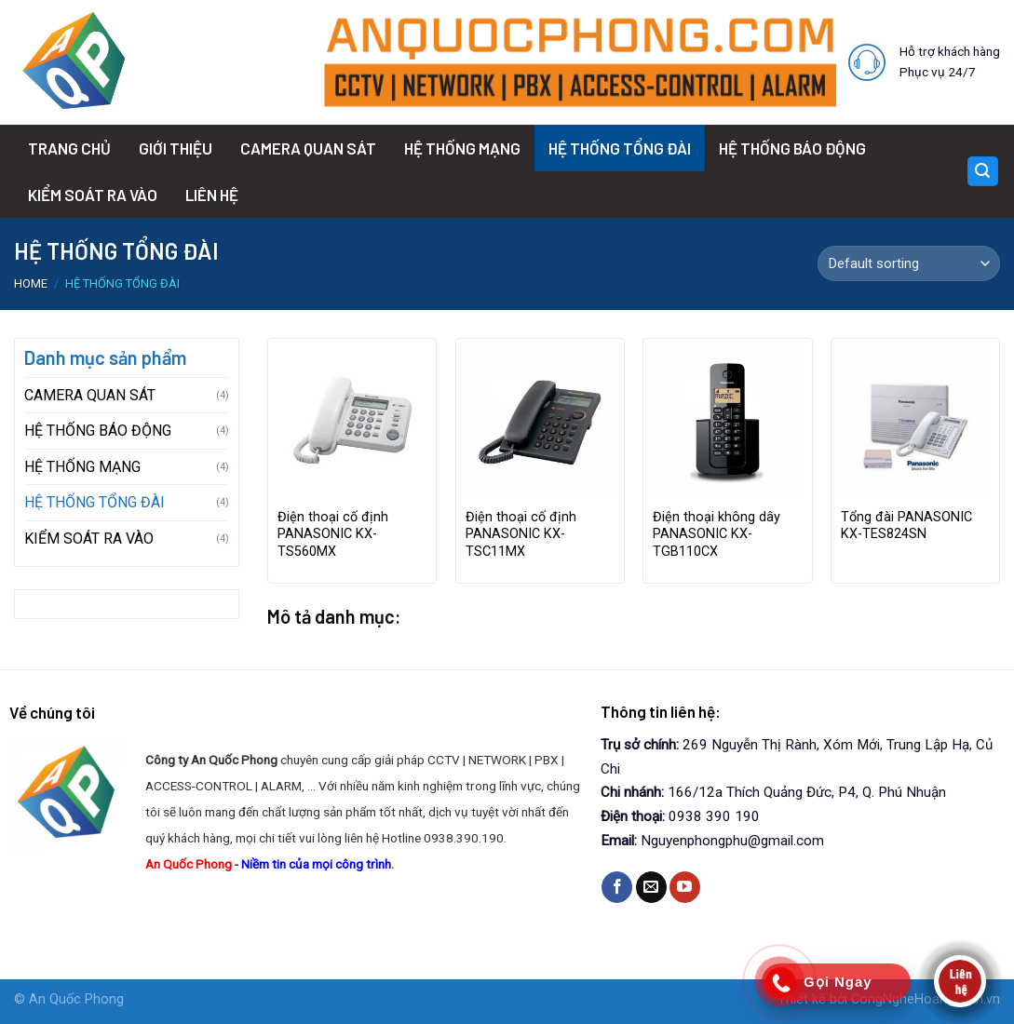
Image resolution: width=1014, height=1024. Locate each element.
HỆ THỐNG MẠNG (462, 148)
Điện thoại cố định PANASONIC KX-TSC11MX (521, 534)
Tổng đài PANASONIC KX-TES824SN (906, 526)
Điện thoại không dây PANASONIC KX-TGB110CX (716, 534)
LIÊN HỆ (211, 194)
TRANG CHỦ (69, 148)
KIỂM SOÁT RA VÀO (92, 194)
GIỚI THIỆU (175, 148)
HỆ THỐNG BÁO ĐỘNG (792, 148)
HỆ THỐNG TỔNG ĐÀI (619, 148)
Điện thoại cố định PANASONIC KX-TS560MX (332, 534)
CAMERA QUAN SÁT (308, 148)
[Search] (983, 171)
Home (30, 283)
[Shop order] (909, 263)
